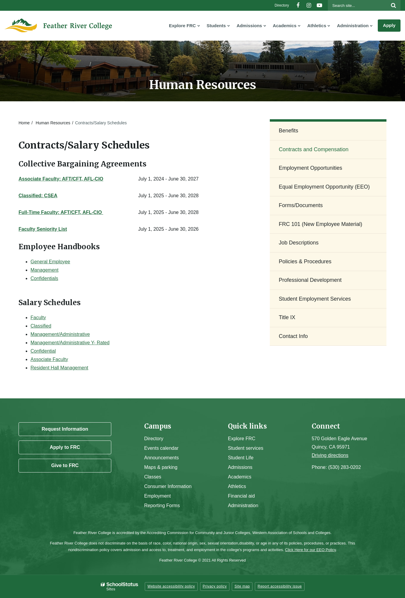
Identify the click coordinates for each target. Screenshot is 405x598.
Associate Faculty (49, 359)
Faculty (38, 317)
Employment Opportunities (310, 168)
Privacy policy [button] (215, 586)
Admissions (240, 467)
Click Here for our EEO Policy (310, 549)
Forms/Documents (301, 205)
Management (44, 270)
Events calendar (161, 448)
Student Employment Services (315, 299)
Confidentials (44, 278)
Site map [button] (242, 586)
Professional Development (310, 280)
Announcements (161, 457)
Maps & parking (160, 467)
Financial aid (241, 495)
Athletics (237, 486)
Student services (245, 448)
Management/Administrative (60, 334)
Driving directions (330, 455)
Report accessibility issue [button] (280, 586)
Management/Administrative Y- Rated (70, 342)
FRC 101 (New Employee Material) (320, 224)
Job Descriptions (299, 243)
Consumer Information (167, 486)
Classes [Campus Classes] (152, 476)
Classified (41, 325)
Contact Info (293, 336)
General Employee (50, 261)
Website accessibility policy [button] (171, 586)
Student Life (240, 457)
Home (24, 122)
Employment (157, 495)
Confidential (43, 351)
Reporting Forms (162, 505)
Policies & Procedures (305, 261)
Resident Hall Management (59, 367)
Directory (282, 5)
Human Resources (53, 122)
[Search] (393, 5)
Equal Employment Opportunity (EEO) (324, 187)
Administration (243, 505)
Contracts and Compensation (313, 149)
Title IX (287, 317)
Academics (239, 476)
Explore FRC (241, 438)
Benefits (288, 131)
